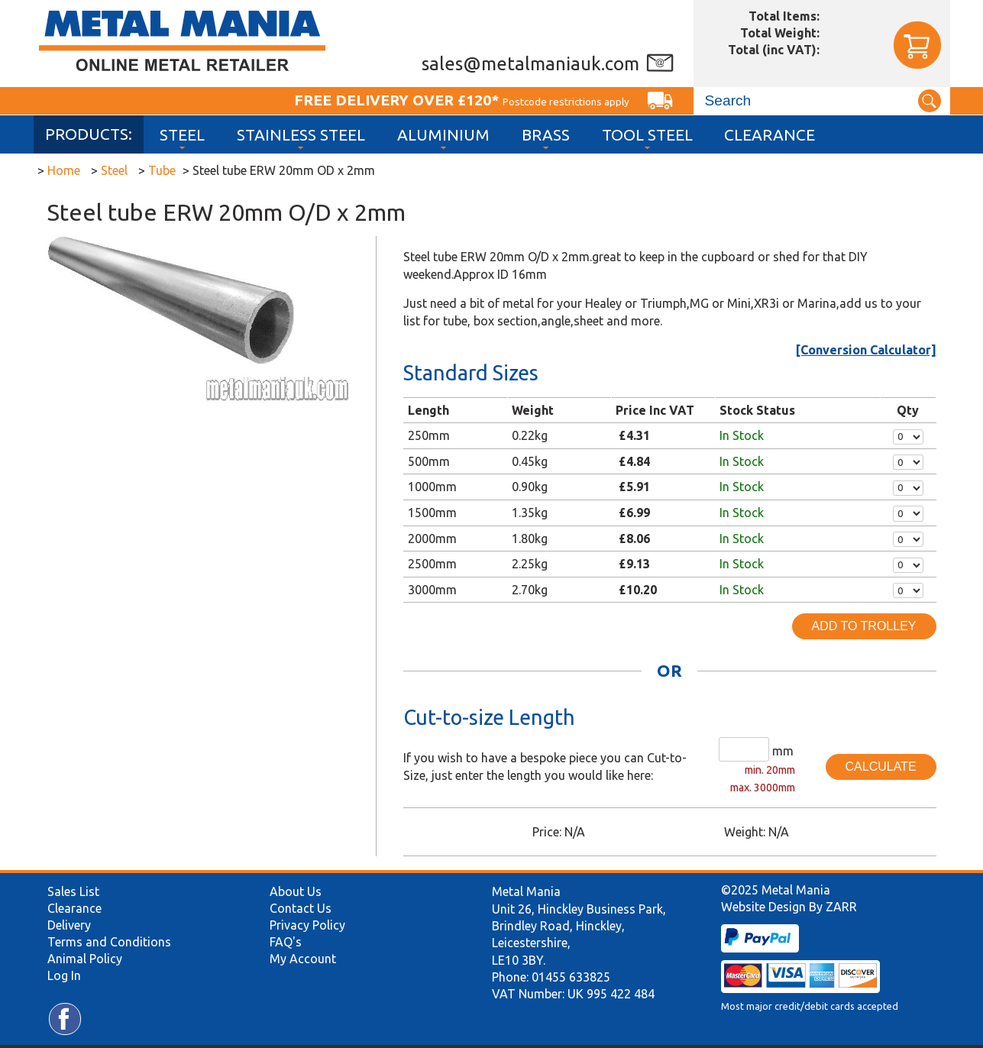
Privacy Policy (307, 925)
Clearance (769, 135)
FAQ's (286, 942)
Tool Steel (647, 135)
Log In (64, 975)
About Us (296, 891)
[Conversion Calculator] (866, 350)
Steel (182, 135)
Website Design (763, 907)
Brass (546, 135)
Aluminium (443, 135)
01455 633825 (571, 977)
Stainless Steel (301, 135)
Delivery (69, 925)
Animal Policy (84, 959)
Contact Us (300, 908)
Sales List (73, 891)
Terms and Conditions (109, 942)
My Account (303, 959)
